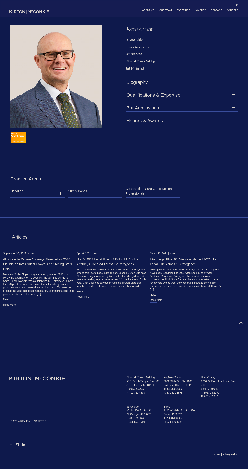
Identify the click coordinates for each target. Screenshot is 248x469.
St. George (132, 406)
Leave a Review (19, 421)
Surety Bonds (77, 192)
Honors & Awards (181, 120)
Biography (181, 82)
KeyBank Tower (172, 377)
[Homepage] (65, 378)
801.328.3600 (134, 54)
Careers (233, 10)
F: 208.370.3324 (173, 422)
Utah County (208, 377)
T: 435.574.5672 (135, 418)
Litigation (16, 192)
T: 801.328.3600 (135, 389)
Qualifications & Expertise (181, 95)
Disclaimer (215, 454)
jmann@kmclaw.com (138, 47)
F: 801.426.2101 (210, 396)
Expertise (183, 10)
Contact (216, 10)
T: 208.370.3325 (173, 418)
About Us (148, 10)
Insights (200, 10)
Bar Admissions (181, 108)
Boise (167, 406)
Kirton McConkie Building (140, 61)
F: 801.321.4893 (135, 392)
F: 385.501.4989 (135, 422)
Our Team (165, 10)
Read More (9, 306)
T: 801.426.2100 (210, 392)
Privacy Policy (230, 454)
